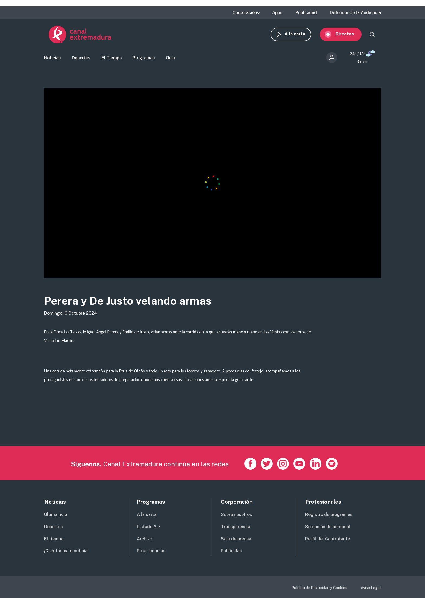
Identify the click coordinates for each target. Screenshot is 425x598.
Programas (144, 58)
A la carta (299, 34)
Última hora (55, 514)
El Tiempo (111, 58)
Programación (151, 550)
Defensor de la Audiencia (355, 13)
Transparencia (235, 526)
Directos (349, 34)
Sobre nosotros (236, 514)
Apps (277, 13)
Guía (170, 58)
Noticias (52, 58)
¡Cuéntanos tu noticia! (66, 550)
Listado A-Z (149, 526)
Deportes (81, 58)
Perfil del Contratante (327, 538)
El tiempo (53, 538)
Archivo (144, 538)
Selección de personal (327, 526)
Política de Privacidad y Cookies (319, 588)
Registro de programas (329, 514)
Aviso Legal (371, 588)
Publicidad (306, 13)
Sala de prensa (236, 538)
